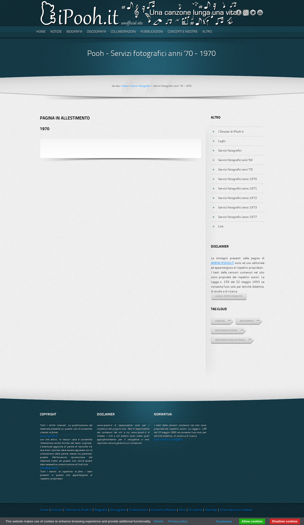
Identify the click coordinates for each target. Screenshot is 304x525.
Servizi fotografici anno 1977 (237, 217)
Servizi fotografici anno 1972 (237, 198)
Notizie (56, 32)
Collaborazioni (123, 32)
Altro (207, 32)
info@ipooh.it (49, 468)
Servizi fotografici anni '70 (235, 169)
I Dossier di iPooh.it (231, 131)
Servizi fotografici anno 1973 (237, 207)
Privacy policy (177, 521)
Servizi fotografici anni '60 (235, 160)
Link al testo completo (168, 439)
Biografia (74, 32)
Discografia (96, 32)
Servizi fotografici (140, 86)
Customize (224, 521)
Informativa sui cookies (236, 510)
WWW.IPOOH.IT (222, 263)
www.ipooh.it (49, 436)
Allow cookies (252, 521)
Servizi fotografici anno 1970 (237, 179)
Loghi (221, 141)
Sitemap (211, 510)
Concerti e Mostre (183, 32)
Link (220, 226)
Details (158, 521)
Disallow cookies (285, 521)
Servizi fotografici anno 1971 (237, 188)
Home (41, 32)
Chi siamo (195, 510)
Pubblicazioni (152, 32)
